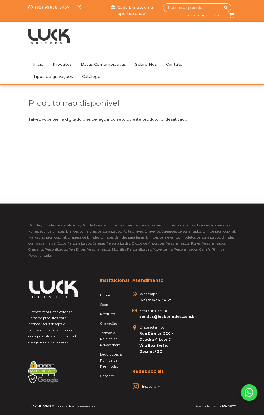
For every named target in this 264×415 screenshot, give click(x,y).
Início (38, 64)
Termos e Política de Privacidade (110, 339)
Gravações (108, 323)
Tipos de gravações (53, 76)
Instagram (151, 386)
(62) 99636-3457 (49, 7)
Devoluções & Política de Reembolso (111, 360)
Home (105, 295)
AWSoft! (229, 406)
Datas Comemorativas (103, 64)
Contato (174, 64)
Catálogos (92, 76)
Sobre (104, 305)
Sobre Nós (146, 64)
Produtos (62, 64)
